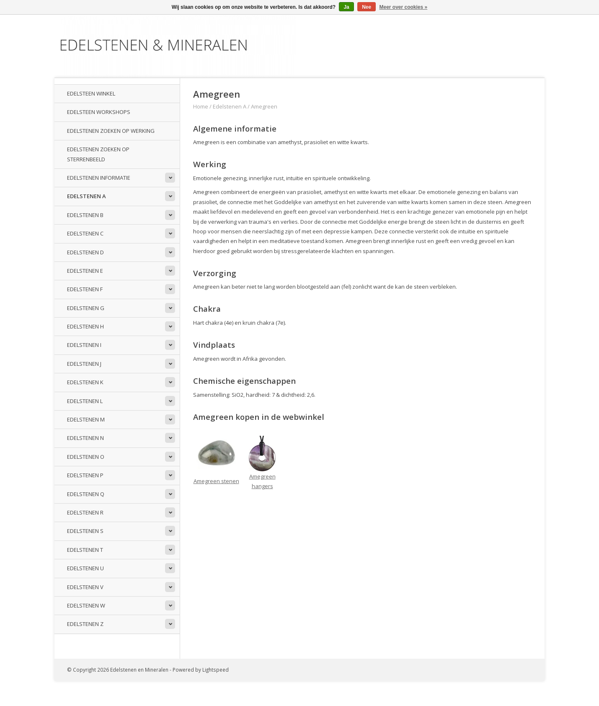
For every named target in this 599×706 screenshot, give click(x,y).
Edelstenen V (85, 587)
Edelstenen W (86, 605)
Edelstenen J (84, 363)
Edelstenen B (85, 215)
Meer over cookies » (404, 7)
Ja (346, 7)
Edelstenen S (85, 531)
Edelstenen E (85, 270)
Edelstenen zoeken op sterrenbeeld (98, 154)
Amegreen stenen (216, 481)
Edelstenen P (85, 475)
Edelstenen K (85, 382)
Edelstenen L (85, 401)
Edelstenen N (85, 438)
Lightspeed (215, 669)
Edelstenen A (86, 196)
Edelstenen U (85, 568)
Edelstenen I (84, 345)
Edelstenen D (85, 252)
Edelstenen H (85, 326)
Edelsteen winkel (91, 93)
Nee (366, 7)
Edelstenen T (85, 549)
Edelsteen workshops (98, 112)
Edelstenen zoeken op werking (111, 130)
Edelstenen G (85, 308)
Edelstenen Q (85, 494)
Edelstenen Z (85, 624)
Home (200, 106)
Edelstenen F (85, 289)
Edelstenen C (85, 233)
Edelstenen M (86, 419)
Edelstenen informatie (98, 177)
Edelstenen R (85, 512)
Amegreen (264, 106)
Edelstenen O (85, 456)
